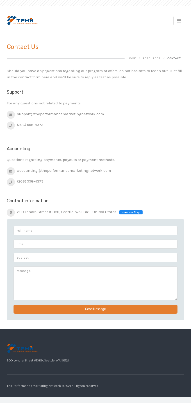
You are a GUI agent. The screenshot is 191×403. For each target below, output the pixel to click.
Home (132, 58)
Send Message (95, 309)
